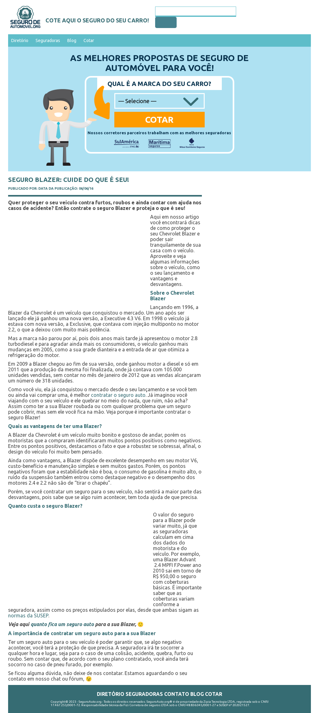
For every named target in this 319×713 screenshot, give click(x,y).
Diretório (19, 40)
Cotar (88, 40)
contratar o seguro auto (118, 395)
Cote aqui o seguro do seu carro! (97, 20)
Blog (71, 40)
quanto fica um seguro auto (62, 624)
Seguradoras (48, 40)
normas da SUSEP (28, 615)
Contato (176, 694)
